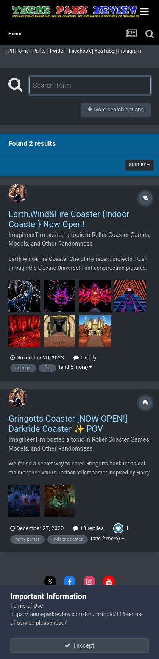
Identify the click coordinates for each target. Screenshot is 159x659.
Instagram (130, 51)
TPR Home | (17, 51)
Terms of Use (26, 605)
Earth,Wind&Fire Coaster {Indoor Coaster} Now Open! (68, 219)
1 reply (85, 357)
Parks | (41, 51)
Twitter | (59, 51)
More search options (116, 109)
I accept (79, 645)
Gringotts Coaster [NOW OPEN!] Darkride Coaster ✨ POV (67, 424)
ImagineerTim (26, 234)
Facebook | (82, 51)
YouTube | (106, 51)
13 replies (88, 528)
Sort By (139, 165)
